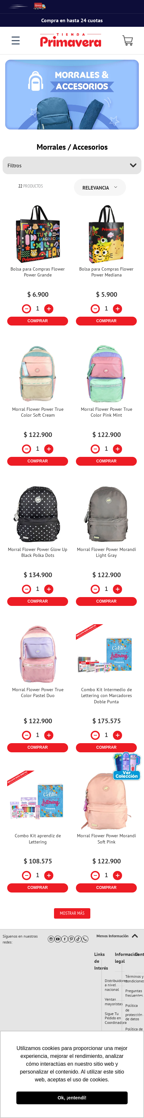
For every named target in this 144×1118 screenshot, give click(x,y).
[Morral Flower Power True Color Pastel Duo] (37, 691)
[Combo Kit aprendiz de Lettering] (37, 834)
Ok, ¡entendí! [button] (72, 1097)
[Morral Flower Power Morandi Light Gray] (106, 547)
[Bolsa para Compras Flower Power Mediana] (106, 267)
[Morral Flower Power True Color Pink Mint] (106, 407)
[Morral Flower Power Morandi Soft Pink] (106, 834)
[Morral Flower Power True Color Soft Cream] (37, 407)
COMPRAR (37, 321)
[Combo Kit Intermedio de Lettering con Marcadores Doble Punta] (106, 691)
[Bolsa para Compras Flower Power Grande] (37, 267)
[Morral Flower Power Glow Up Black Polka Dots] (37, 547)
